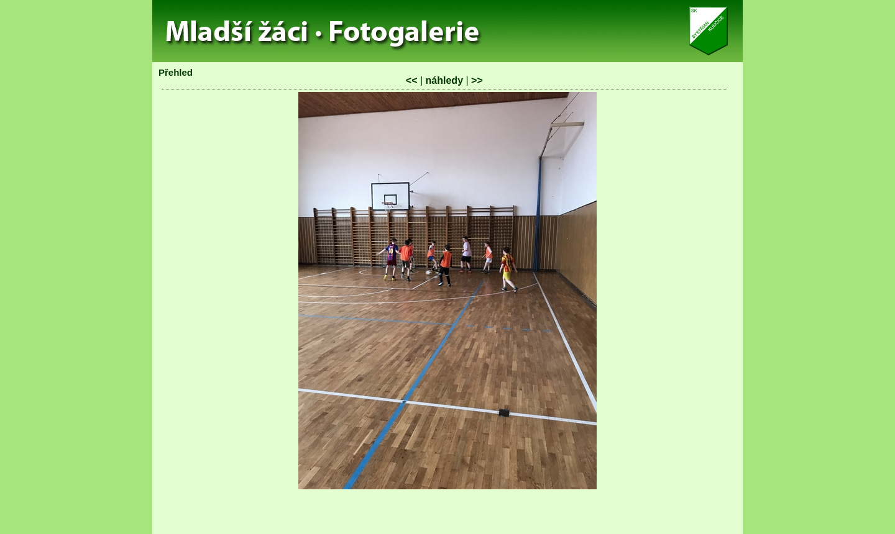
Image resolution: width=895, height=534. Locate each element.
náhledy (444, 80)
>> (477, 80)
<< (412, 80)
